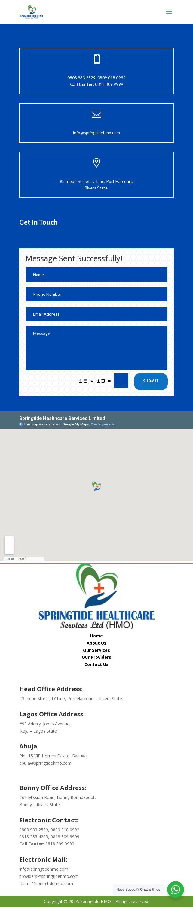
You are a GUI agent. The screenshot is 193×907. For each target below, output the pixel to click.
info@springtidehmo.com (96, 132)
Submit (151, 381)
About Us (96, 643)
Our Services (96, 650)
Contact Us (96, 664)
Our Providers (96, 657)
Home (96, 636)
